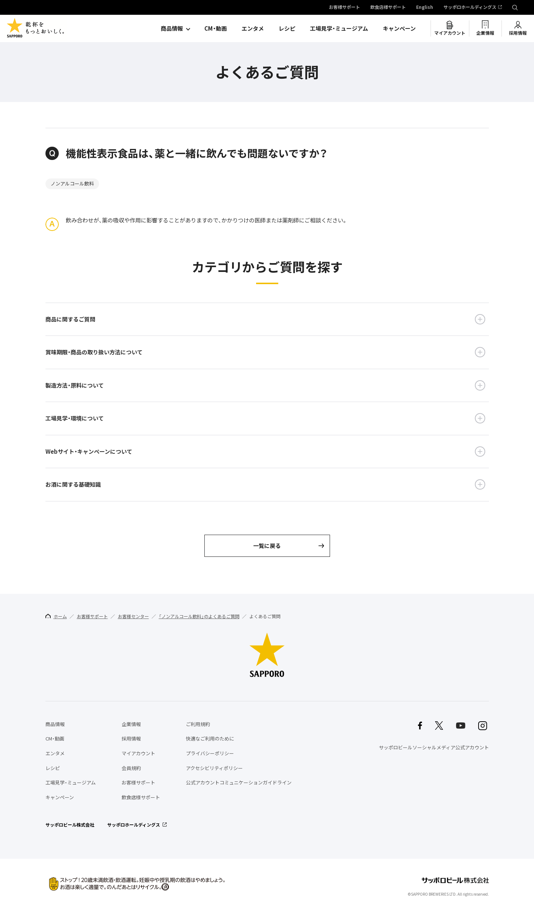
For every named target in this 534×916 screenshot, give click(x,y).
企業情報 (485, 33)
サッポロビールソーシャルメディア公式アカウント (434, 747)
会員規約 (131, 768)
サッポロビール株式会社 (69, 824)
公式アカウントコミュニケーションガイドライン (239, 782)
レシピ (287, 28)
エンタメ (253, 28)
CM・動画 (215, 28)
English (424, 7)
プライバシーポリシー (210, 753)
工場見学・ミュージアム (339, 28)
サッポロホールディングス (469, 7)
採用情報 (518, 33)
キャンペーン (399, 28)
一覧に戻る (267, 546)
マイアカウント (449, 33)
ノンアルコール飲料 (72, 183)
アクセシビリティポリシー (214, 768)
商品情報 (172, 28)
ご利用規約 (198, 724)
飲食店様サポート (388, 7)
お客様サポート (344, 7)
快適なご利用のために (210, 738)
